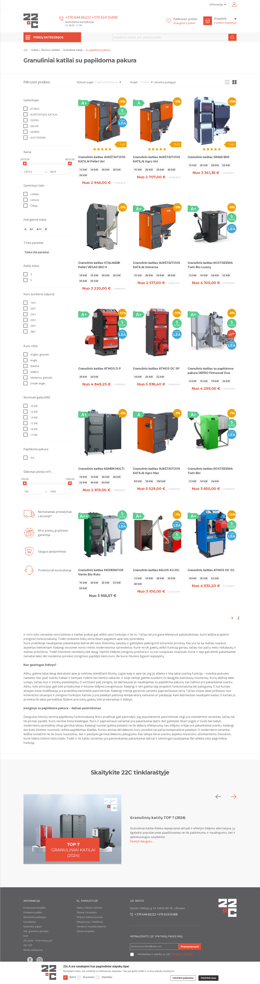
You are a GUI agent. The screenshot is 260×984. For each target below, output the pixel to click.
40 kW (171, 169)
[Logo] (49, 972)
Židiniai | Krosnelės (87, 912)
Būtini (69, 977)
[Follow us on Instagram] (39, 960)
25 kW (204, 165)
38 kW (215, 165)
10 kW (83, 275)
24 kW (215, 275)
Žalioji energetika (85, 931)
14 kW (94, 477)
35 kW (94, 281)
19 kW (215, 381)
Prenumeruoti (190, 946)
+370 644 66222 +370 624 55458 (91, 17)
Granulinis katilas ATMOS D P (99, 368)
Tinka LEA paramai (37, 252)
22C (26, 50)
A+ (31, 229)
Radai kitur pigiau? (32, 926)
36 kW (83, 175)
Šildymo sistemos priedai (90, 917)
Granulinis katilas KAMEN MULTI (101, 468)
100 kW (161, 481)
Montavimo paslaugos (34, 917)
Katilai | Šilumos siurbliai (45, 50)
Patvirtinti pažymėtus (183, 978)
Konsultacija (29, 921)
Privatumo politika (32, 912)
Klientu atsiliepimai (33, 950)
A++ (39, 229)
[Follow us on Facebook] (30, 960)
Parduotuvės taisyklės (34, 907)
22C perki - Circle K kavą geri (37, 940)
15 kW (138, 169)
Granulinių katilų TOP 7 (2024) (157, 817)
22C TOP (27, 945)
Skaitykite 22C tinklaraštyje (130, 772)
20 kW (105, 169)
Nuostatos (86, 977)
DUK (25, 935)
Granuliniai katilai (73, 50)
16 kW (94, 169)
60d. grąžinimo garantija (35, 931)
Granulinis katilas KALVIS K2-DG (156, 570)
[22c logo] (30, 21)
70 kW (149, 481)
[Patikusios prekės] (182, 21)
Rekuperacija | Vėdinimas (90, 921)
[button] (234, 796)
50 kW (226, 165)
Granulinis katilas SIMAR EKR (208, 157)
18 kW (138, 376)
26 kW (117, 169)
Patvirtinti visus (208, 978)
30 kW (160, 169)
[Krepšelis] (225, 20)
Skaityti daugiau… (142, 841)
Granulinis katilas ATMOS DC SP (156, 368)
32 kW (226, 275)
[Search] (232, 37)
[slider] (25, 163)
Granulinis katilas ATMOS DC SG (211, 570)
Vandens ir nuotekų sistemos (91, 926)
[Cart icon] (207, 20)
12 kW (83, 169)
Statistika (103, 977)
